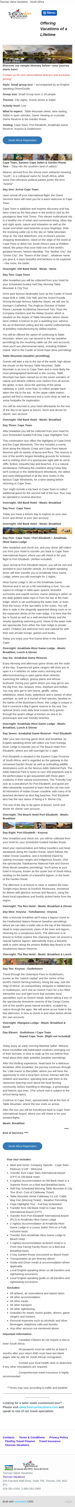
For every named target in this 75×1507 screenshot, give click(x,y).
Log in (68, 1501)
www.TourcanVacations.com (38, 1407)
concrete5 (20, 1501)
